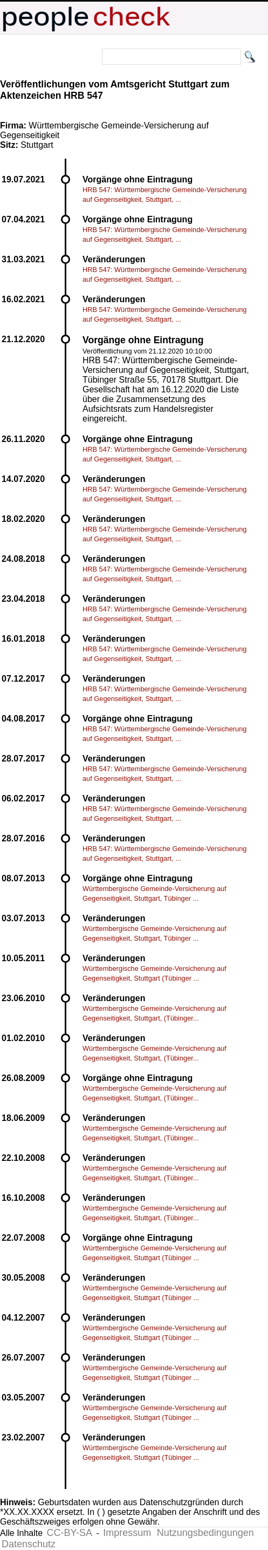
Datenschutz (29, 1544)
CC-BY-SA (69, 1532)
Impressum (127, 1532)
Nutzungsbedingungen (205, 1532)
